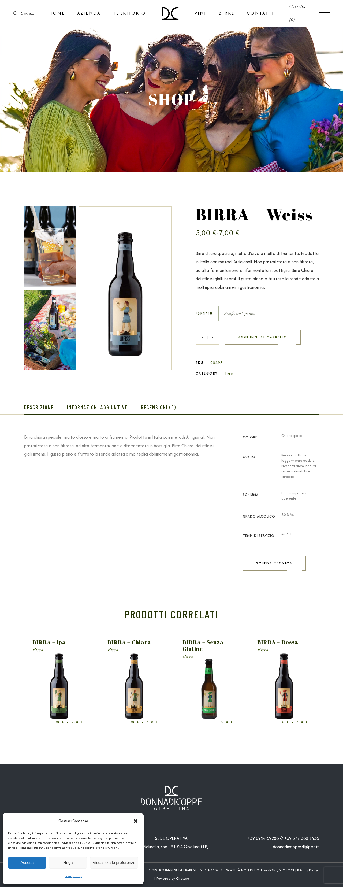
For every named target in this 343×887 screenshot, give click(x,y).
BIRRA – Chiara (129, 642)
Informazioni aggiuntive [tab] (97, 407)
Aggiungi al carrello (263, 337)
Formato (204, 313)
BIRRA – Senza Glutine (203, 645)
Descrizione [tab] (39, 407)
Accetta (27, 862)
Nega (68, 862)
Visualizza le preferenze (114, 862)
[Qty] (207, 337)
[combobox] (247, 313)
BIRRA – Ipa (49, 642)
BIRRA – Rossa (277, 642)
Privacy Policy (73, 876)
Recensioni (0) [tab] (158, 407)
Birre (228, 373)
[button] (135, 821)
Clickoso (182, 878)
